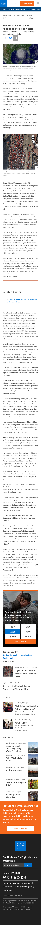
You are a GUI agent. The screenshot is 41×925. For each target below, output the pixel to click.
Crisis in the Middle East (18, 9)
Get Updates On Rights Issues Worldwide (20, 858)
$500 (28, 631)
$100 (28, 626)
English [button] (14, 3)
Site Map (17, 887)
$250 (12, 631)
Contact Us (7, 883)
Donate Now (27, 3)
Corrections (16, 883)
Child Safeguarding (27, 887)
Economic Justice (23, 654)
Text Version (7, 890)
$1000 (13, 636)
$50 (13, 626)
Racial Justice (9, 658)
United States (9, 654)
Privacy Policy (27, 883)
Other (28, 636)
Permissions (7, 887)
